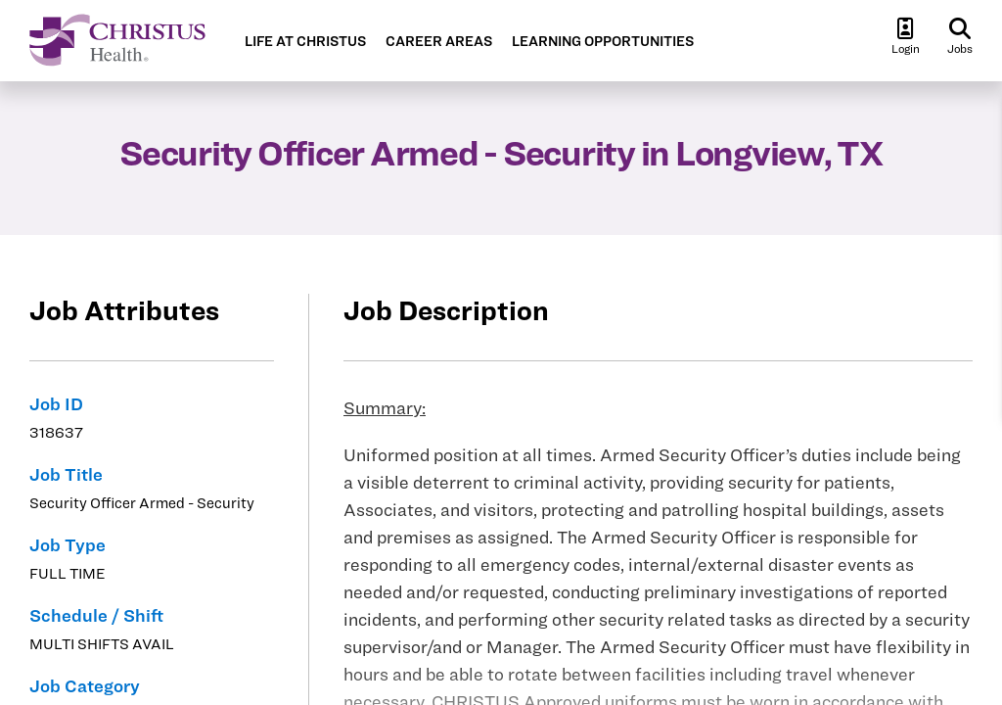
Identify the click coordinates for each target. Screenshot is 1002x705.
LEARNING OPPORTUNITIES (603, 41)
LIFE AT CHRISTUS (305, 41)
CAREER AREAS (439, 41)
